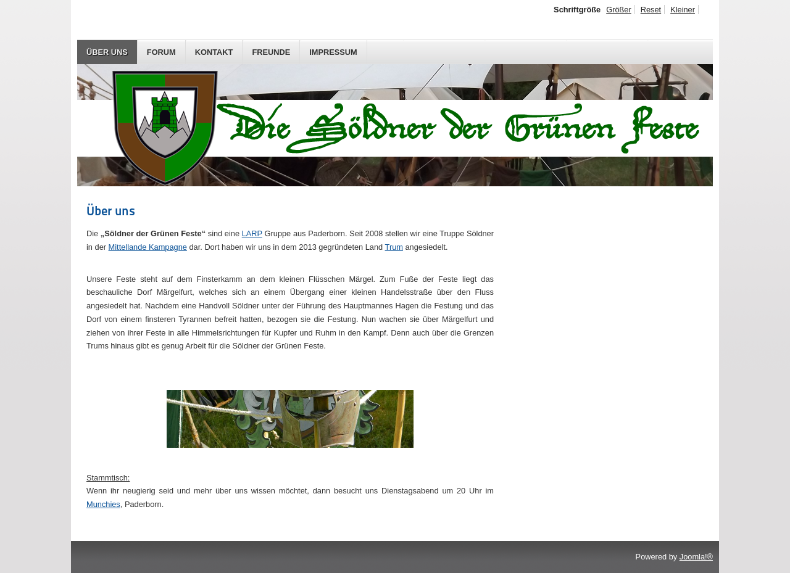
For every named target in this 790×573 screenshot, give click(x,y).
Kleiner (682, 9)
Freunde (271, 52)
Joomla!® (696, 556)
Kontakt (214, 52)
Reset (651, 9)
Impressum (333, 52)
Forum (161, 52)
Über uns (107, 52)
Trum (394, 247)
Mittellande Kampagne (148, 247)
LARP (252, 233)
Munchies (103, 504)
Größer (618, 9)
